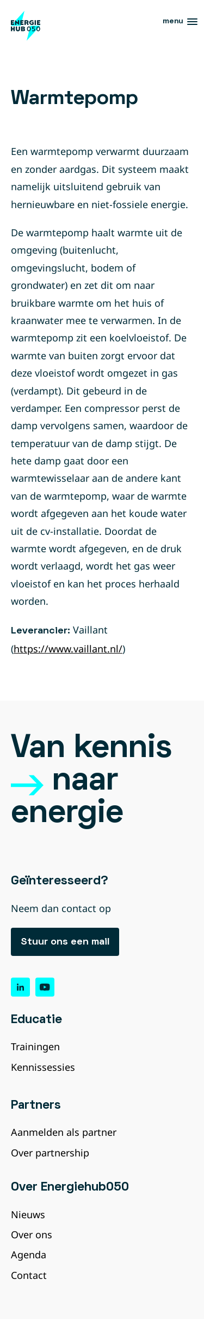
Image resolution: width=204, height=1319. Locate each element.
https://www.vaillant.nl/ (68, 648)
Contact (29, 1275)
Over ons (31, 1234)
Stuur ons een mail (65, 942)
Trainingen (35, 1046)
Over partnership (50, 1152)
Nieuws (28, 1214)
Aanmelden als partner (63, 1132)
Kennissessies (43, 1067)
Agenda (28, 1254)
